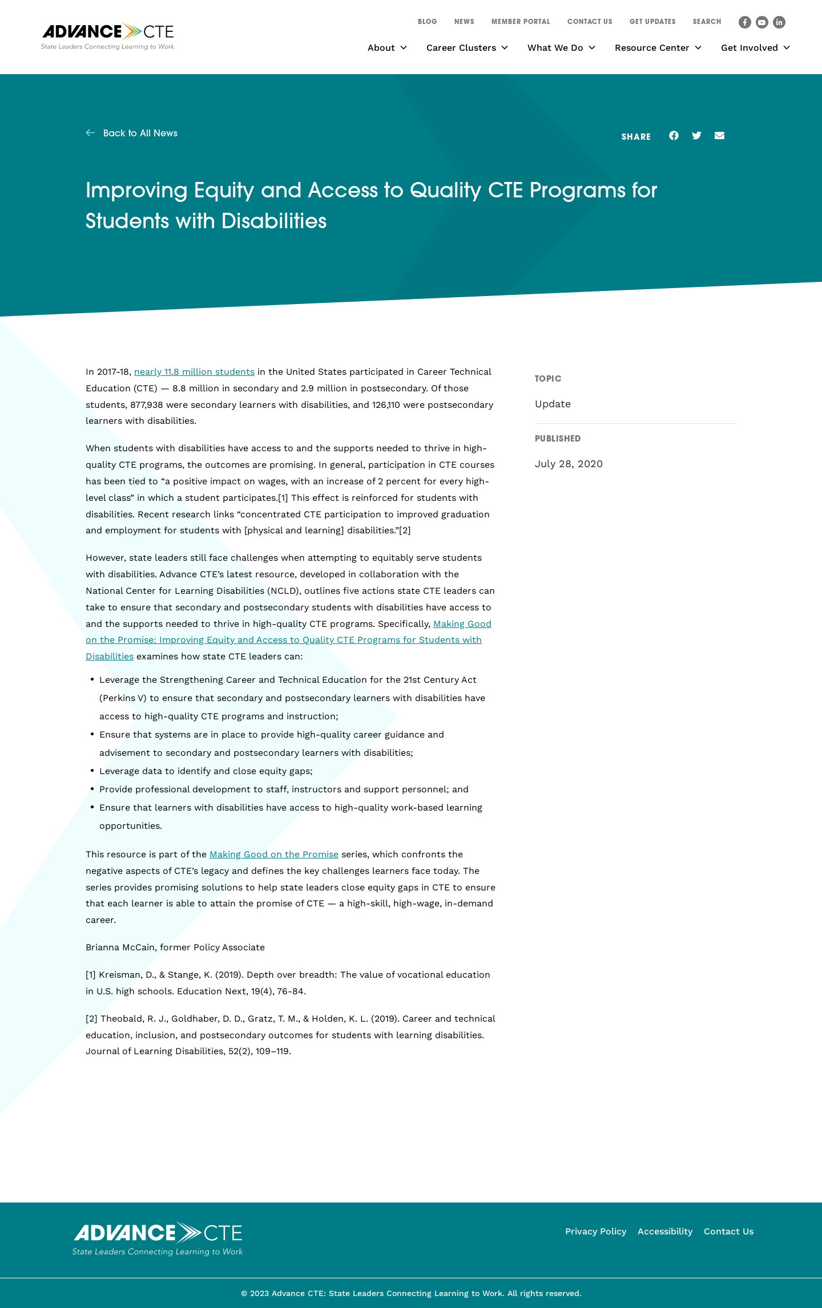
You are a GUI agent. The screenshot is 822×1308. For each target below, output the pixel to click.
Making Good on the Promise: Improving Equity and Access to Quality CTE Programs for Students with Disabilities (288, 640)
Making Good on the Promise (274, 854)
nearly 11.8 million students (194, 371)
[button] (707, 24)
